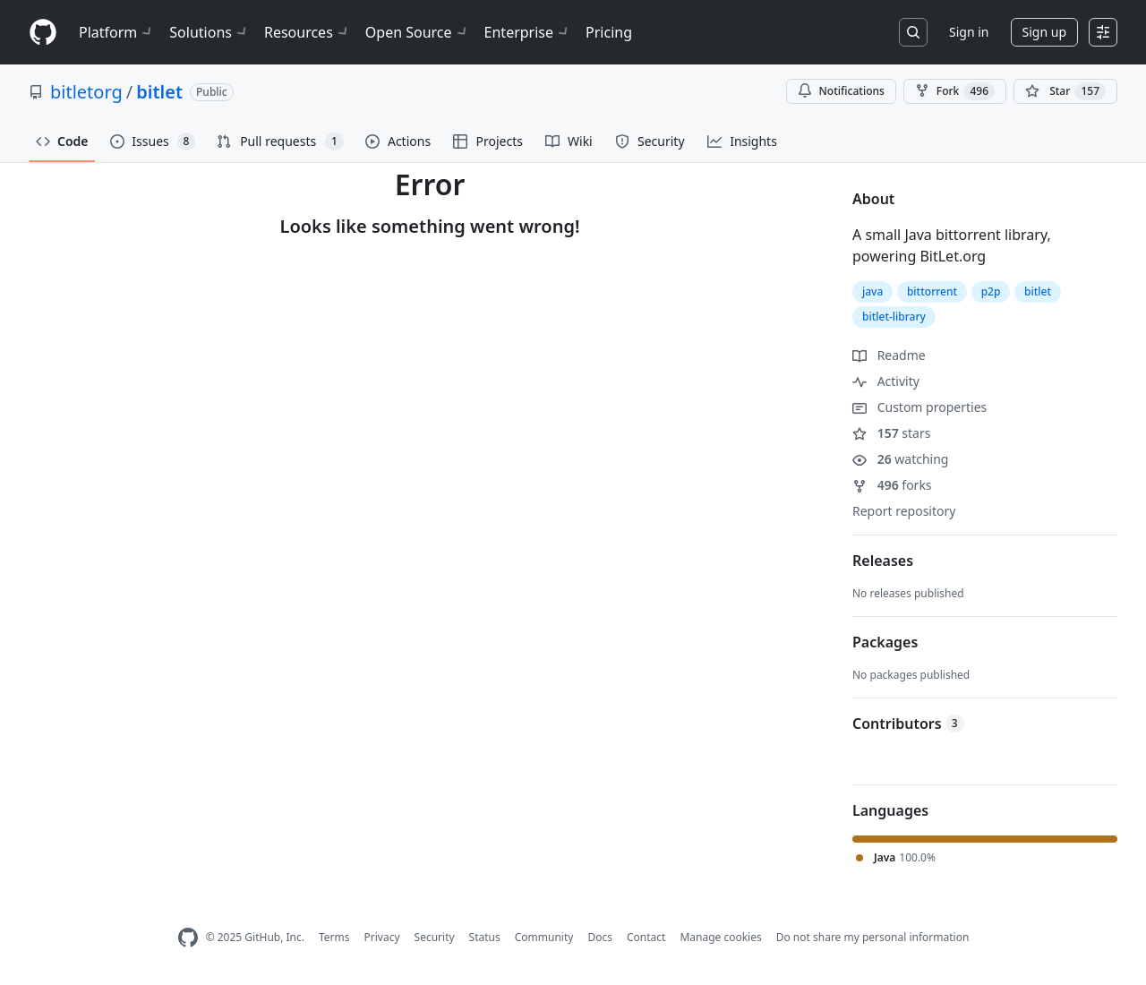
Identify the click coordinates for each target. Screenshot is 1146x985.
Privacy (382, 937)
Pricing (609, 32)
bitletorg (86, 92)
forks (892, 484)
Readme (889, 355)
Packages (885, 642)
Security (435, 937)
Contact (646, 937)
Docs (599, 937)
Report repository (903, 510)
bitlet (159, 92)
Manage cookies (720, 937)
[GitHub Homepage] (188, 938)
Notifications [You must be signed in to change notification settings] (841, 90)
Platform (117, 32)
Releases (882, 560)
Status (484, 937)
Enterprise (527, 32)
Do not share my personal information (873, 937)
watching (900, 458)
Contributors (908, 723)
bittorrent (932, 291)
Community (544, 937)
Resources (307, 32)
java (872, 291)
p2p (991, 291)
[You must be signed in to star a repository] (1065, 91)
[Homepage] (43, 32)
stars (891, 432)
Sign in (968, 31)
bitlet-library (894, 316)
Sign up (1044, 31)
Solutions (209, 32)
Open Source (417, 32)
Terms (334, 937)
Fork (955, 91)
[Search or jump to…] (913, 32)
